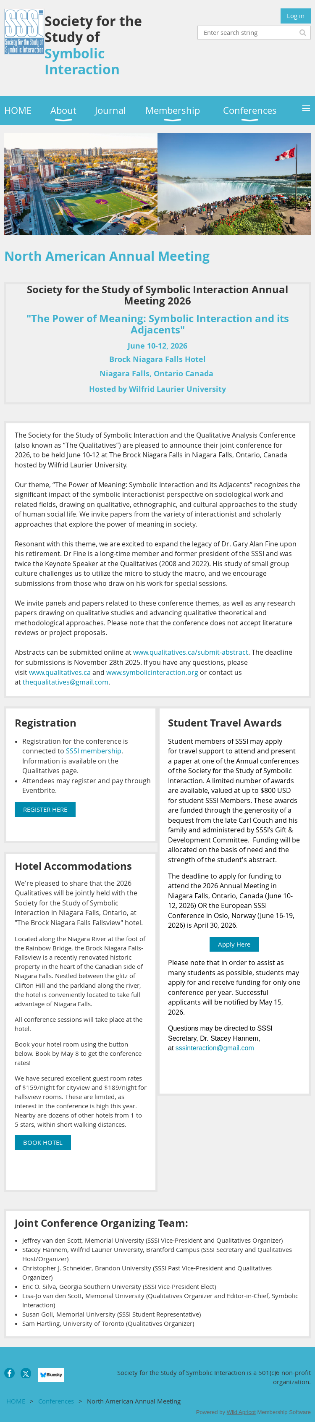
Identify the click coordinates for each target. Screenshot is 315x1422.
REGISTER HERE (45, 809)
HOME (15, 1401)
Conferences (56, 1401)
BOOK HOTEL (43, 1142)
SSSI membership (93, 751)
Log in (295, 15)
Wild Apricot (241, 1412)
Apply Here (234, 944)
